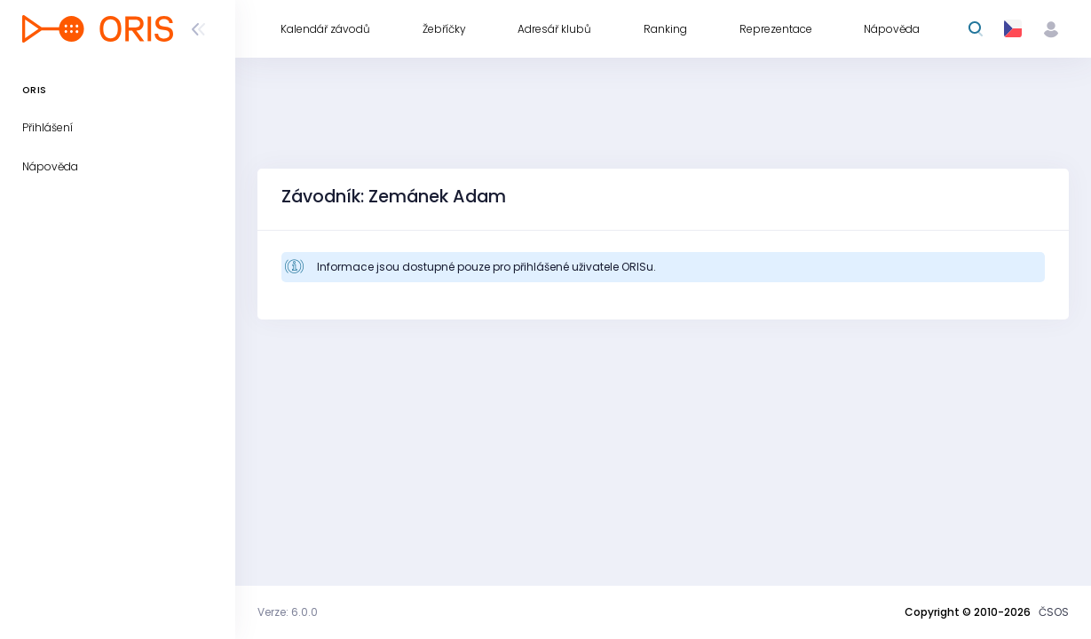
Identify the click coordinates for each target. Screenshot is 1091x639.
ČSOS (1054, 611)
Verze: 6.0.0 (287, 611)
